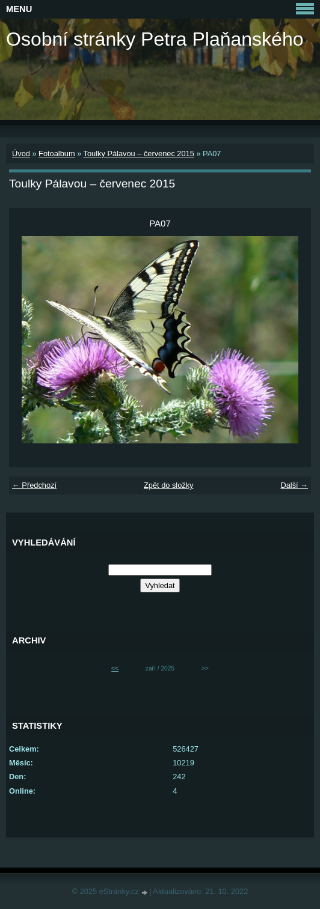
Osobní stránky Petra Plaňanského (155, 39)
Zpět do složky (169, 485)
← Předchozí (34, 485)
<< (114, 668)
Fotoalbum (56, 153)
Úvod (21, 153)
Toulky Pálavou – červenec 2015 (139, 153)
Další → (294, 485)
